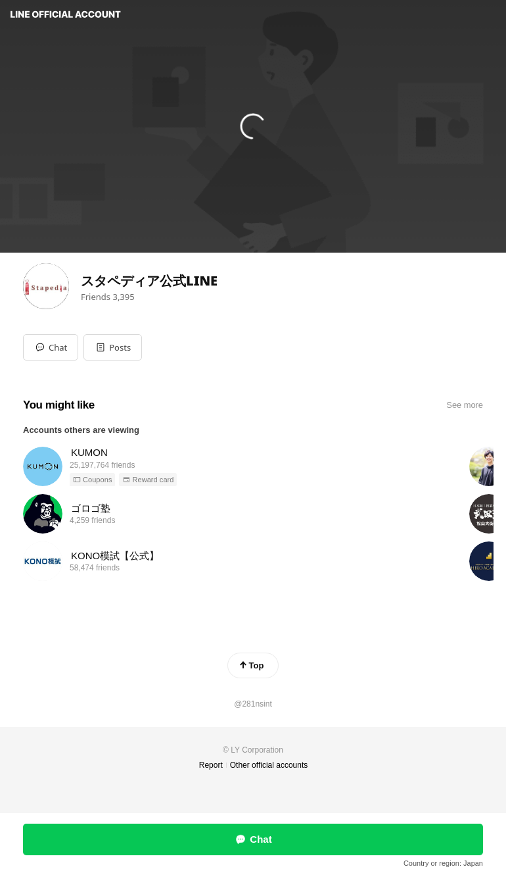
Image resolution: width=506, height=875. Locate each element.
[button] (112, 347)
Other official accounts (269, 765)
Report (211, 765)
